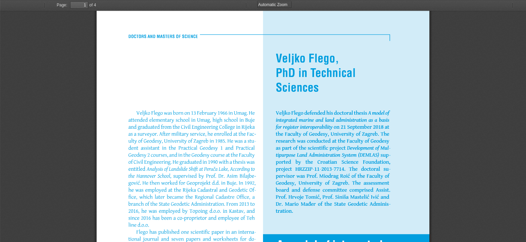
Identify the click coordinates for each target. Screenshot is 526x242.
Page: (62, 5)
